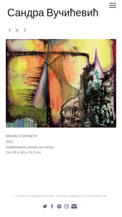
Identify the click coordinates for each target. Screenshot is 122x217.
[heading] (53, 15)
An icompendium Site (94, 196)
